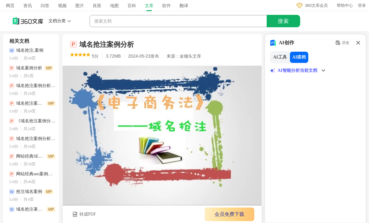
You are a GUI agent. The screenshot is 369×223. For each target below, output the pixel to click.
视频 (62, 5)
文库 (149, 5)
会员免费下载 (229, 214)
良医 (97, 5)
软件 (166, 5)
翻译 (184, 5)
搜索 (283, 21)
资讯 (27, 5)
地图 (114, 5)
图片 (79, 5)
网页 (10, 5)
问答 (45, 5)
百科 (131, 5)
